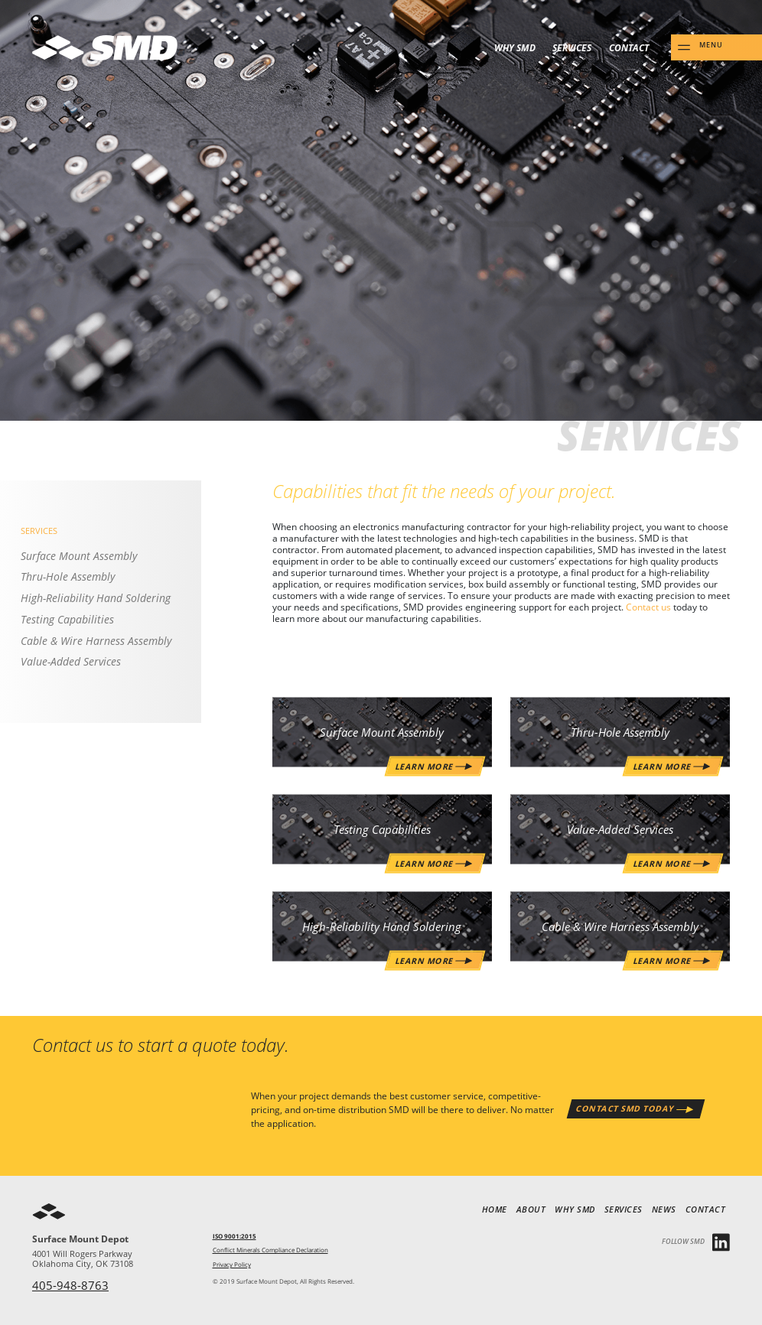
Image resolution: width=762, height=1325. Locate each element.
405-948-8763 (70, 1285)
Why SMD (515, 48)
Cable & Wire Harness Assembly (96, 641)
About (531, 1209)
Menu (711, 45)
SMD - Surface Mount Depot (104, 47)
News (664, 1209)
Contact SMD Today (625, 1108)
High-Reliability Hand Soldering (96, 598)
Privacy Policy (232, 1264)
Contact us (648, 607)
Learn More (662, 959)
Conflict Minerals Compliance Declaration (270, 1250)
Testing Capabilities (67, 620)
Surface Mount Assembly (79, 556)
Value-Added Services (71, 662)
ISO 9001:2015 (234, 1236)
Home (494, 1209)
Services (571, 48)
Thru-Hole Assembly (68, 577)
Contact (629, 48)
